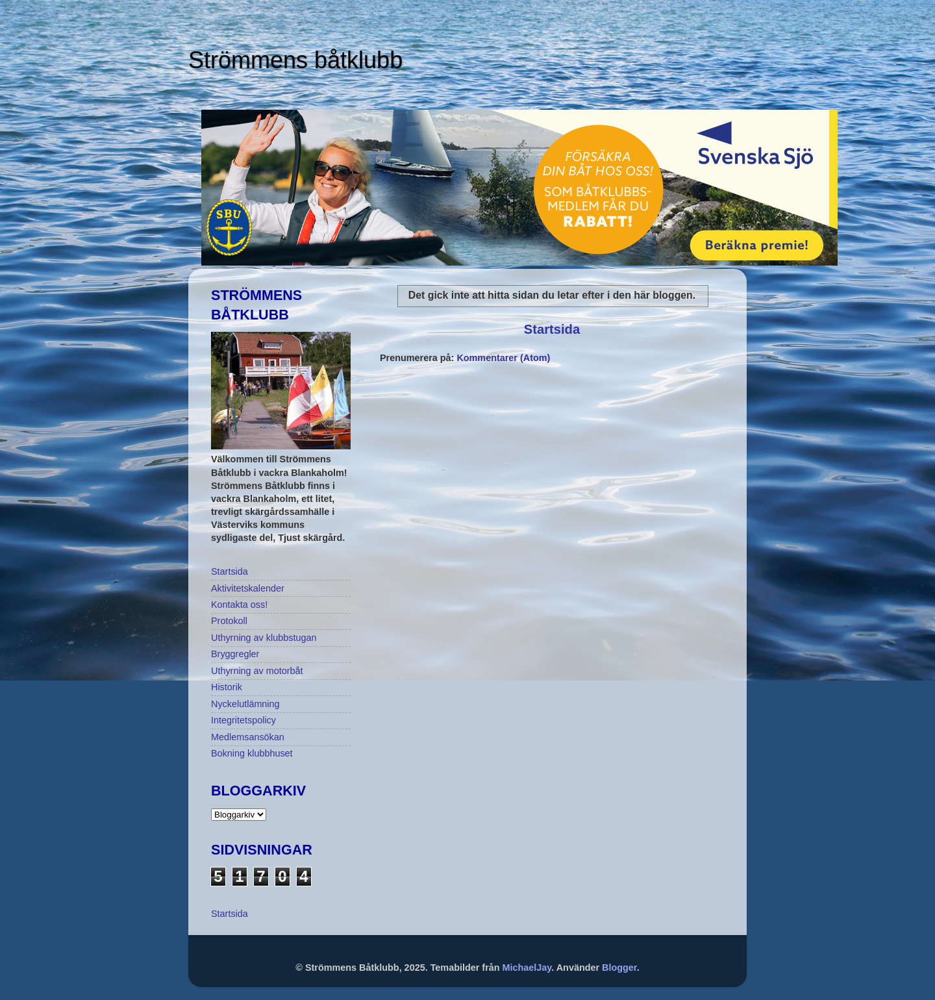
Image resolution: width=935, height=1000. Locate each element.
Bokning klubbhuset (252, 753)
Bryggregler (235, 654)
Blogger (619, 967)
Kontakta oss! (239, 604)
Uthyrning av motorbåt (257, 671)
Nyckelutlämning (245, 704)
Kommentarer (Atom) (503, 358)
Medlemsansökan (247, 737)
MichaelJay (527, 967)
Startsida (552, 329)
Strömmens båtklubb (295, 60)
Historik (226, 687)
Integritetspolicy (243, 720)
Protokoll (229, 621)
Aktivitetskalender (247, 588)
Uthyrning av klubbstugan (263, 637)
